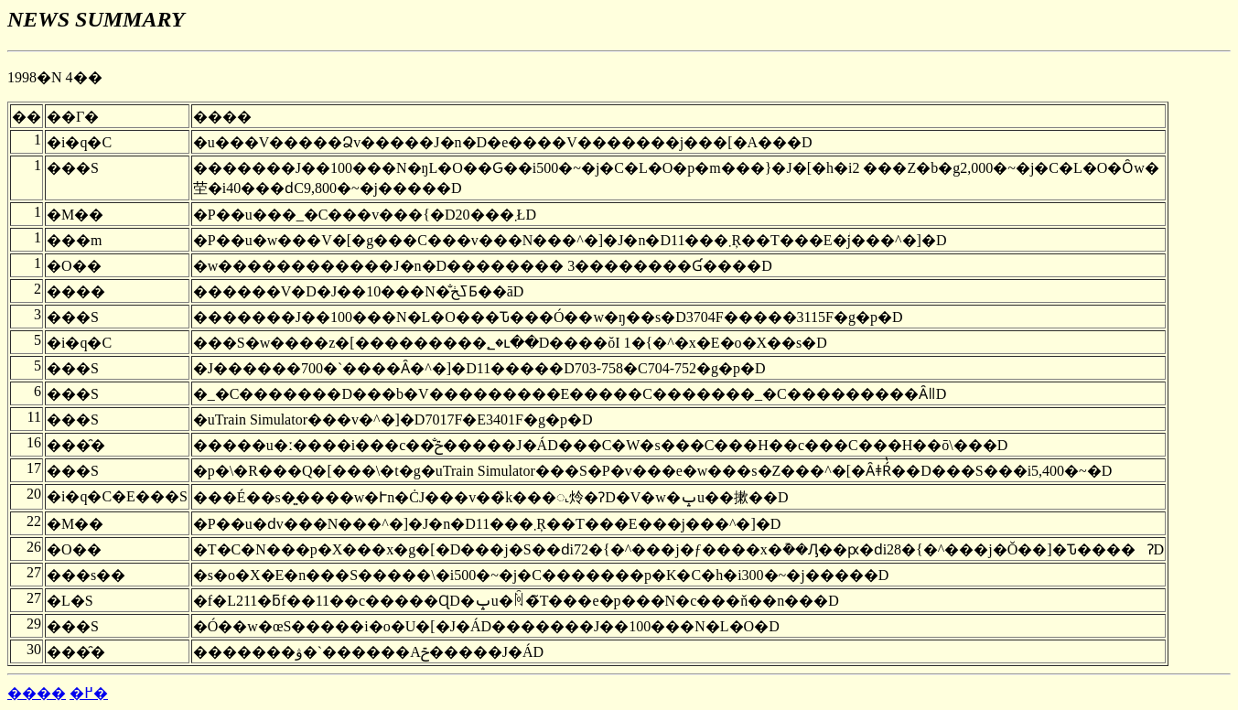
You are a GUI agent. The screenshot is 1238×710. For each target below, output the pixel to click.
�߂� (89, 693)
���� (36, 693)
